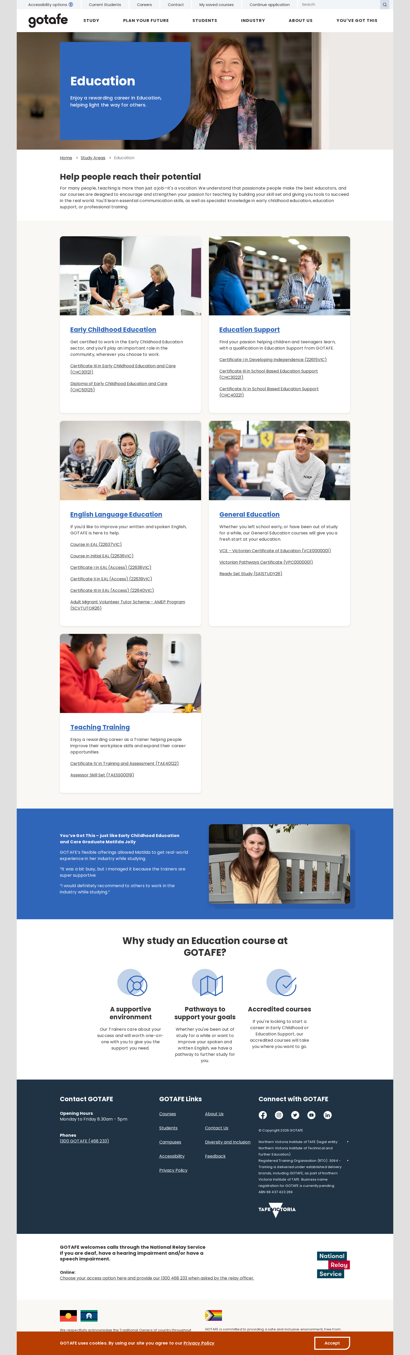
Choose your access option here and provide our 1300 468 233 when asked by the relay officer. (157, 1278)
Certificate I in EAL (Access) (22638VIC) (110, 567)
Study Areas (93, 158)
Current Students (105, 4)
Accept (332, 1343)
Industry (253, 20)
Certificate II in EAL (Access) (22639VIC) (111, 579)
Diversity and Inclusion (227, 1142)
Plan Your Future (146, 20)
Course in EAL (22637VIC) (96, 544)
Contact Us (216, 1128)
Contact (176, 4)
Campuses (170, 1142)
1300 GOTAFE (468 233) (84, 1141)
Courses (167, 1114)
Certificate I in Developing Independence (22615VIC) (273, 360)
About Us (301, 20)
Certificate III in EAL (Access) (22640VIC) (112, 590)
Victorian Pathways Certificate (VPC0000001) (266, 562)
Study (91, 20)
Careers (144, 4)
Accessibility (172, 1156)
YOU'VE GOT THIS (357, 20)
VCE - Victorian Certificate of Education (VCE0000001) (275, 551)
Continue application (270, 4)
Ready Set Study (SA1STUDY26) (250, 574)
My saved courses (217, 4)
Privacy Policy (173, 1170)
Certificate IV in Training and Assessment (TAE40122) (124, 764)
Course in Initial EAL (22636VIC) (102, 556)
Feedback (215, 1156)
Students (204, 20)
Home (66, 158)
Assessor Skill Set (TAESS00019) (102, 775)
